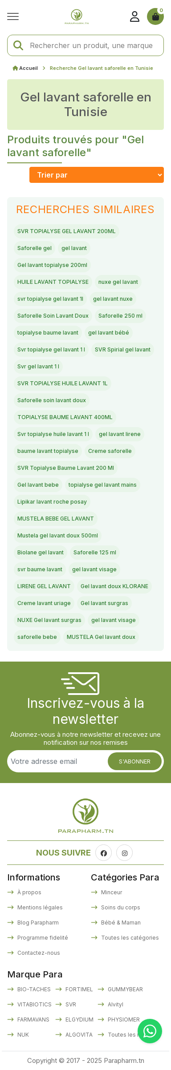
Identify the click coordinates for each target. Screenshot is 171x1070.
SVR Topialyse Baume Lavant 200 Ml (65, 467)
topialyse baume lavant (47, 332)
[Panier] (155, 16)
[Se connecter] (134, 16)
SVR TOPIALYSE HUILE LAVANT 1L (62, 383)
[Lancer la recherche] (18, 45)
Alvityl (114, 1004)
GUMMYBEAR (124, 989)
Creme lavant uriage (44, 603)
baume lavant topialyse (47, 451)
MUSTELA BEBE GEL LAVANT (55, 518)
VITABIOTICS (34, 1004)
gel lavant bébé (108, 332)
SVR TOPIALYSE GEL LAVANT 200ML (66, 231)
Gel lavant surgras (104, 603)
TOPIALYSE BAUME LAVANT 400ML (65, 417)
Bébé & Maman (120, 922)
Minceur (111, 892)
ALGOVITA (78, 1034)
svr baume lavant (39, 569)
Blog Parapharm (37, 922)
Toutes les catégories (129, 937)
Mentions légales (39, 907)
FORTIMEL (78, 989)
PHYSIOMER (123, 1019)
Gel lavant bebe (38, 484)
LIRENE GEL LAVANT (44, 586)
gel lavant (74, 248)
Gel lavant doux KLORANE (114, 586)
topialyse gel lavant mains (103, 484)
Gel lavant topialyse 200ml (52, 265)
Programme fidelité (42, 937)
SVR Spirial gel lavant (123, 349)
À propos (28, 892)
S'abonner (135, 761)
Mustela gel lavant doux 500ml (57, 535)
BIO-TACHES (33, 989)
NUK (22, 1034)
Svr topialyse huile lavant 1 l (53, 434)
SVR (70, 1004)
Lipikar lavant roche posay (52, 501)
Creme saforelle (110, 451)
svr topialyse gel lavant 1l (50, 298)
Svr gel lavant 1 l (38, 366)
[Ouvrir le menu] (15, 16)
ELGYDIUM (79, 1019)
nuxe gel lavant (118, 282)
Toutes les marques (133, 1034)
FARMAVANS (32, 1019)
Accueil (28, 68)
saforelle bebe (37, 637)
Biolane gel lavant (40, 552)
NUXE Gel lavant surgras (49, 620)
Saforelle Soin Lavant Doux (53, 315)
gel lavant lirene (120, 434)
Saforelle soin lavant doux (51, 400)
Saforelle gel (34, 248)
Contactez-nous (38, 952)
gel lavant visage (94, 569)
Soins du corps (120, 907)
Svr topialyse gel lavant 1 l (51, 349)
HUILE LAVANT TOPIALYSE (53, 282)
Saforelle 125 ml (94, 552)
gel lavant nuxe (113, 298)
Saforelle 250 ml (120, 315)
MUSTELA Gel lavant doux (101, 637)
